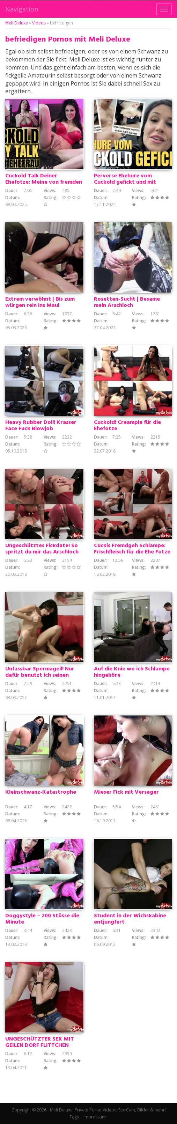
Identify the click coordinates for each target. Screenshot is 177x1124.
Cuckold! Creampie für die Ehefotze (127, 425)
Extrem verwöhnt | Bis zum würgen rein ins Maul (40, 302)
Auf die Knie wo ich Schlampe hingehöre (132, 672)
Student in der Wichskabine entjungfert (130, 919)
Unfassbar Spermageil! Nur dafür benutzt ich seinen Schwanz (39, 675)
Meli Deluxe (16, 23)
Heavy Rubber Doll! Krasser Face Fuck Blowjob (40, 425)
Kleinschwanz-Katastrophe (40, 792)
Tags (74, 1117)
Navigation (21, 9)
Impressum (94, 1117)
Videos (39, 23)
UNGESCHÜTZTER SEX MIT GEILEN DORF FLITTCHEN (39, 1042)
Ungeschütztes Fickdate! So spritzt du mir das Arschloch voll (42, 552)
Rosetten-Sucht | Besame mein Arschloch (127, 302)
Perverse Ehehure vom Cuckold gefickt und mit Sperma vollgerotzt (125, 182)
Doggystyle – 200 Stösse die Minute (42, 919)
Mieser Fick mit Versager (126, 792)
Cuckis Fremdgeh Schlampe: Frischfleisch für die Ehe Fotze (132, 549)
